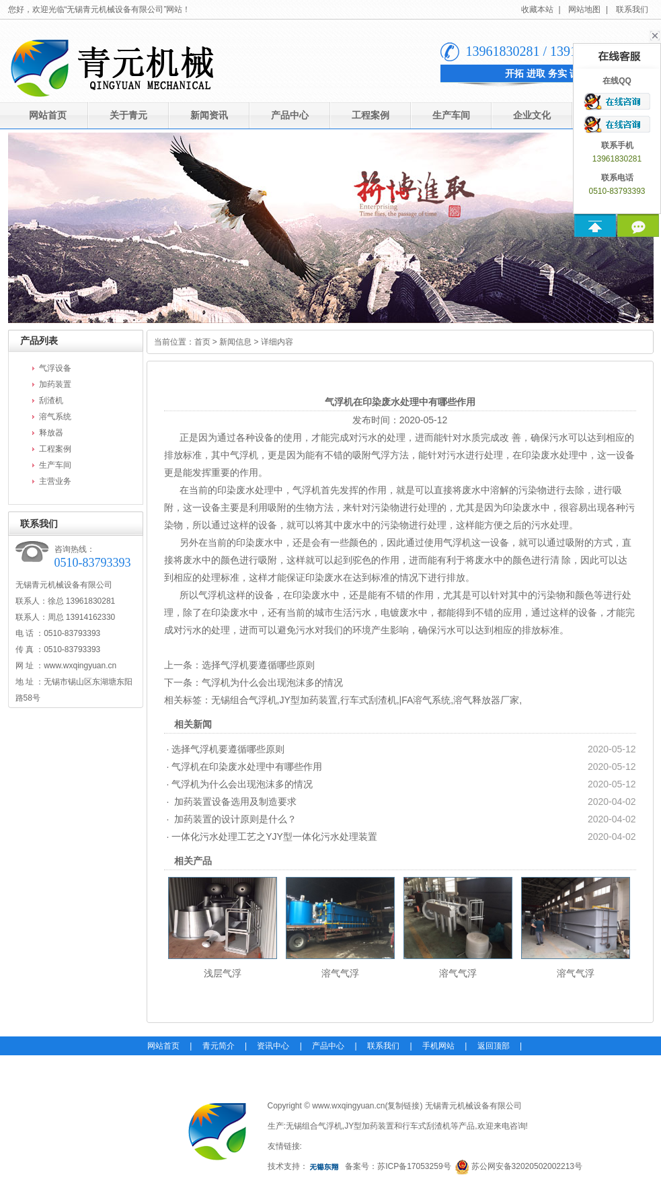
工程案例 (370, 115)
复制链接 (403, 1105)
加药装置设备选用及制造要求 (234, 801)
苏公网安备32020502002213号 (526, 1166)
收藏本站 (537, 9)
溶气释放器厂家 (486, 700)
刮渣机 (51, 400)
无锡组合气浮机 (244, 700)
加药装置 (55, 384)
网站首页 (48, 115)
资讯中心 (273, 1046)
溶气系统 (55, 416)
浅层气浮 (222, 973)
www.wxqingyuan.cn (80, 665)
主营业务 (55, 481)
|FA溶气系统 (425, 700)
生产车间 (451, 115)
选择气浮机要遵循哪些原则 (258, 665)
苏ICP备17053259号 (414, 1166)
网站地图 (584, 9)
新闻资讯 (209, 115)
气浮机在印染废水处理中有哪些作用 (246, 766)
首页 (202, 342)
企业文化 (532, 115)
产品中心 (290, 115)
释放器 (51, 432)
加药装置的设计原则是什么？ (234, 819)
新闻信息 (235, 342)
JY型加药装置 (308, 700)
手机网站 (438, 1046)
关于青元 (128, 115)
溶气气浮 (340, 973)
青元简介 (218, 1046)
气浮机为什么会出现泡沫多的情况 (272, 682)
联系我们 (632, 9)
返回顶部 (493, 1046)
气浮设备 (55, 368)
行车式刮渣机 (368, 700)
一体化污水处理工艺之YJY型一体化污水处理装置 (274, 836)
